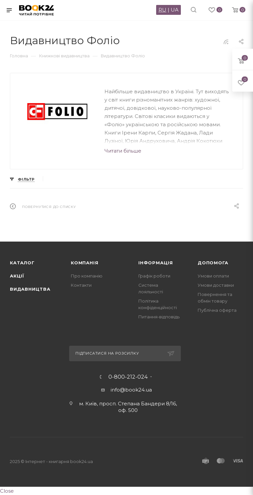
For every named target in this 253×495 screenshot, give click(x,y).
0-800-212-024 (128, 377)
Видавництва (30, 289)
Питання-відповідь (159, 316)
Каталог (22, 262)
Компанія (84, 262)
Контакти (81, 285)
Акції (17, 275)
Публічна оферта (217, 310)
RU (162, 10)
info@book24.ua (131, 390)
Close (7, 491)
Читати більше (122, 151)
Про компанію (86, 275)
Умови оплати (213, 275)
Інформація (155, 262)
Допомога (213, 262)
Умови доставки (216, 285)
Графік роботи (154, 275)
